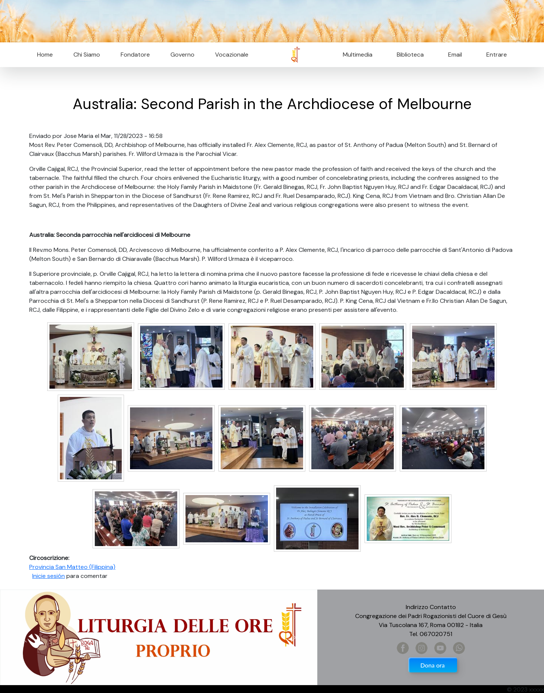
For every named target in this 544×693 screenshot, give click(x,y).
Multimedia (357, 54)
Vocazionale (231, 54)
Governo (182, 54)
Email (452, 54)
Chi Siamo (86, 54)
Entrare (496, 54)
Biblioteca (410, 54)
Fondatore (135, 54)
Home (45, 54)
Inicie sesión (48, 576)
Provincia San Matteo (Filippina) (72, 567)
